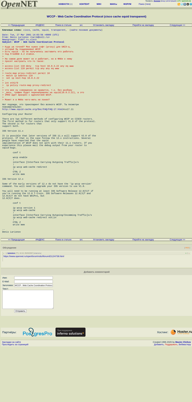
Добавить (159, 399)
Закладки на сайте (11, 397)
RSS (187, 299)
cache (36, 30)
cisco (26, 30)
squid (45, 30)
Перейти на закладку (143, 25)
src (81, 25)
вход (163, 1)
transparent (58, 30)
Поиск (141, 4)
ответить (37, 304)
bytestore (11, 304)
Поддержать (171, 399)
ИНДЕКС (40, 25)
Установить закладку (103, 25)
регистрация (171, 1)
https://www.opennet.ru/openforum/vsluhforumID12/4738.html (33, 307)
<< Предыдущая (16, 25)
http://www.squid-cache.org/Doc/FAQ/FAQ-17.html (32, 129)
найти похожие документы (86, 30)
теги (148, 4)
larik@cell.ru (39, 39)
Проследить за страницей (15, 399)
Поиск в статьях (63, 25)
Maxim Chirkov (183, 397)
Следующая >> (177, 25)
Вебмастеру (185, 399)
